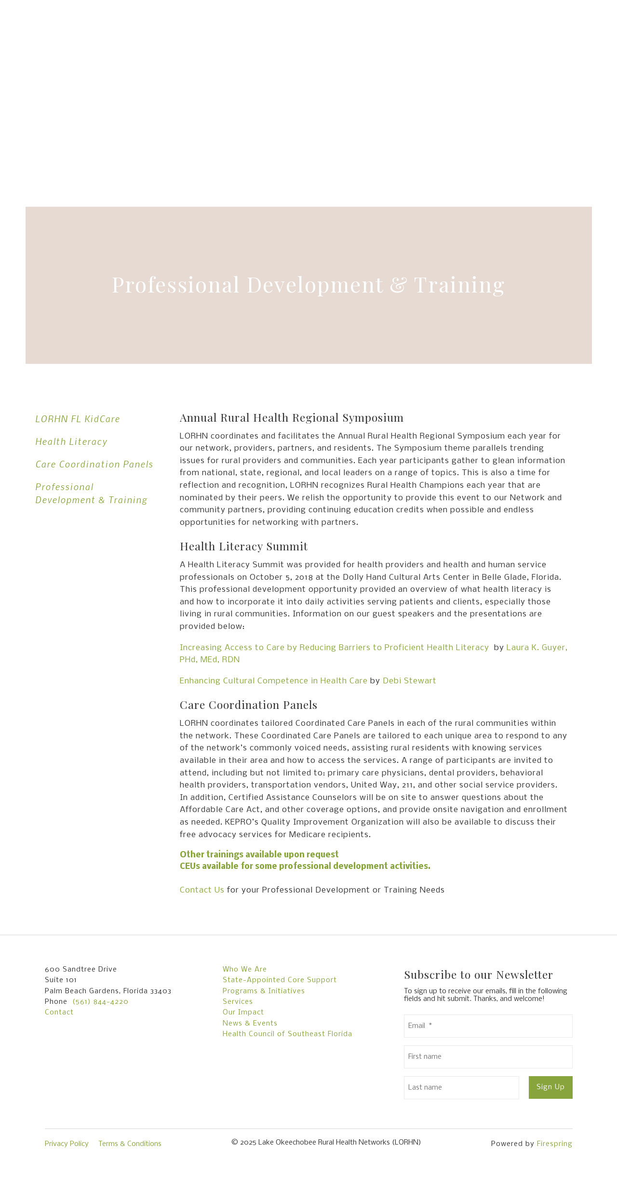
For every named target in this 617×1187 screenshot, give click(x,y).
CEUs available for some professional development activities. (305, 866)
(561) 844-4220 (100, 1002)
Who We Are (245, 970)
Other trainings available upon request (259, 855)
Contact (59, 1012)
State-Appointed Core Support (280, 980)
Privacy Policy (67, 1144)
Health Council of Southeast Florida (287, 1034)
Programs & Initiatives (264, 991)
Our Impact (243, 1012)
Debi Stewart (410, 681)
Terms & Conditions (129, 1144)
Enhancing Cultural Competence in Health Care (274, 681)
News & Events (250, 1023)
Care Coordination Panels (94, 464)
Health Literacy (71, 441)
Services (238, 1002)
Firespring (555, 1144)
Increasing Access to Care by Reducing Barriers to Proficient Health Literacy (334, 648)
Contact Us (202, 890)
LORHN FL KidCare (77, 419)
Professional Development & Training (91, 493)
